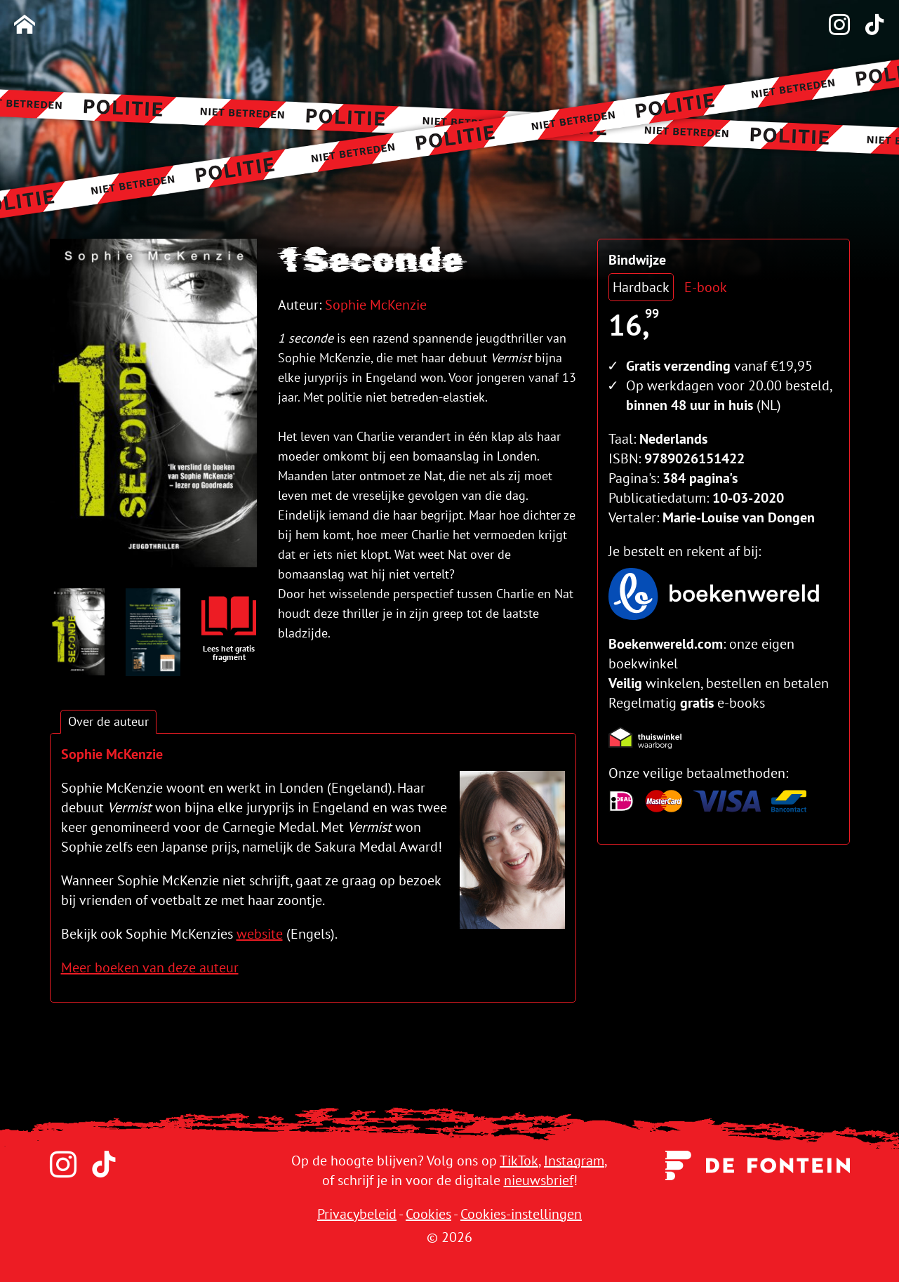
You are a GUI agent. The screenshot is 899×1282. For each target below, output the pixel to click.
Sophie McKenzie (376, 305)
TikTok (519, 1160)
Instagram (574, 1160)
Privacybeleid (357, 1214)
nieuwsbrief (538, 1180)
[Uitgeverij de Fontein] (757, 1163)
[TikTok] (867, 25)
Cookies (428, 1214)
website (260, 934)
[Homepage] (24, 25)
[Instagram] (832, 25)
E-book (705, 287)
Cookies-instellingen (521, 1214)
